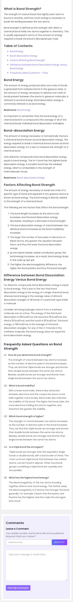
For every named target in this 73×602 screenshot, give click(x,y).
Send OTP (59, 542)
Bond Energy (16, 51)
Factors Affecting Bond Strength (27, 60)
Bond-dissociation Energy (23, 55)
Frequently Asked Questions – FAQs (29, 72)
